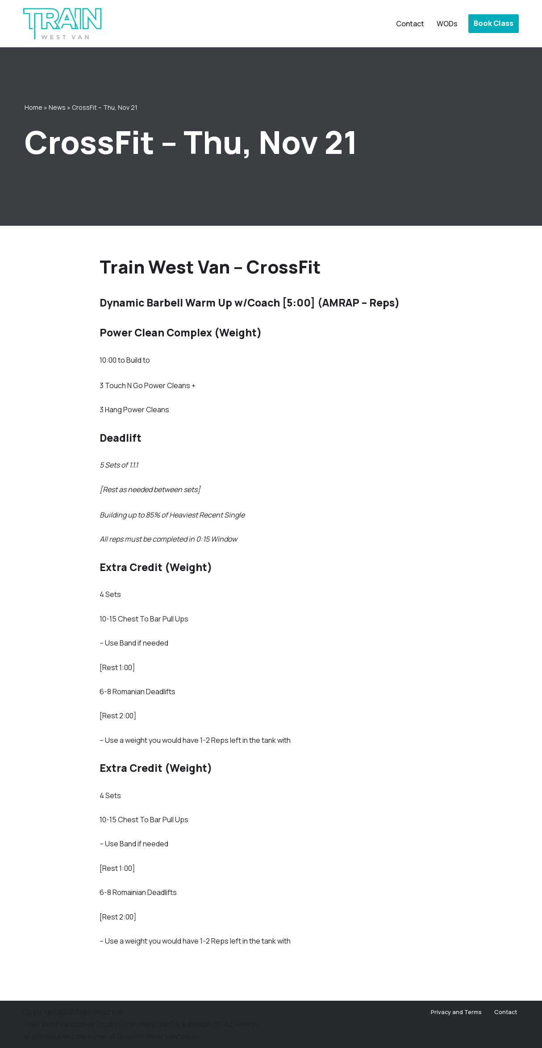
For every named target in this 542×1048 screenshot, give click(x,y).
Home (33, 107)
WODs (447, 24)
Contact (410, 24)
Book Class (493, 23)
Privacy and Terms (456, 1012)
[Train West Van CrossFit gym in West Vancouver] (62, 23)
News (57, 107)
